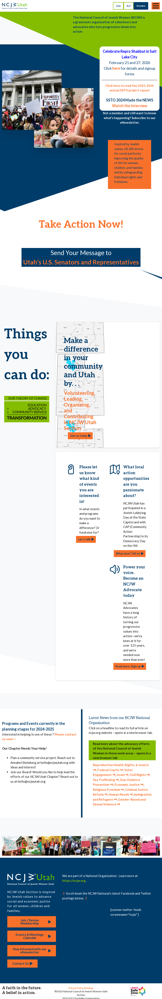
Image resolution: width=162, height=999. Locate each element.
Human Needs (121, 794)
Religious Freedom (108, 789)
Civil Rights (140, 775)
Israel (122, 775)
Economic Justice (128, 784)
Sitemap (89, 988)
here (116, 68)
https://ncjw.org (74, 880)
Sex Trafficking (106, 780)
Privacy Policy (76, 988)
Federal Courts (110, 770)
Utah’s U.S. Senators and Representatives (81, 262)
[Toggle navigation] (156, 5)
